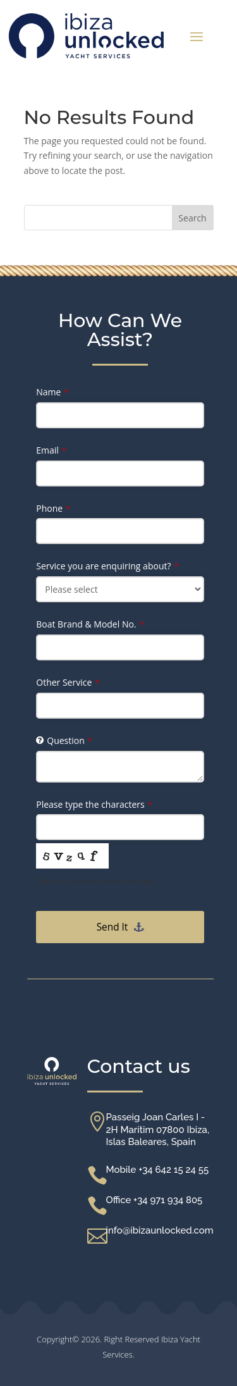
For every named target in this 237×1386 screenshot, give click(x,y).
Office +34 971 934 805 (154, 1200)
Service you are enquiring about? (107, 566)
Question (69, 740)
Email (51, 450)
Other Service (67, 682)
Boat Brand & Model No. (89, 624)
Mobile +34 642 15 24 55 (157, 1169)
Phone (53, 508)
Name (52, 392)
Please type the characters (94, 804)
